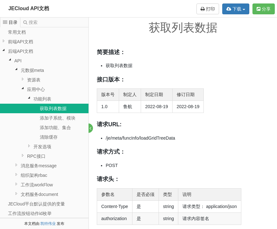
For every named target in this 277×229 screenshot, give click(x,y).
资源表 (33, 79)
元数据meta (32, 70)
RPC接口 (36, 156)
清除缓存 (49, 137)
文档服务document (39, 194)
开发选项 (42, 146)
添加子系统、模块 (57, 118)
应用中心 (36, 89)
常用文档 (17, 32)
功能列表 (42, 98)
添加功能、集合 (55, 127)
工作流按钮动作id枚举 (30, 213)
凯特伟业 (48, 223)
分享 (264, 8)
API (18, 60)
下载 (235, 8)
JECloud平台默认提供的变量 (36, 203)
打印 (208, 8)
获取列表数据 (53, 108)
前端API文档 (20, 41)
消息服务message (39, 165)
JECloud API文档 (28, 8)
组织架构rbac (34, 175)
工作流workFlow (37, 184)
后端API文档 (20, 51)
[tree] (44, 122)
